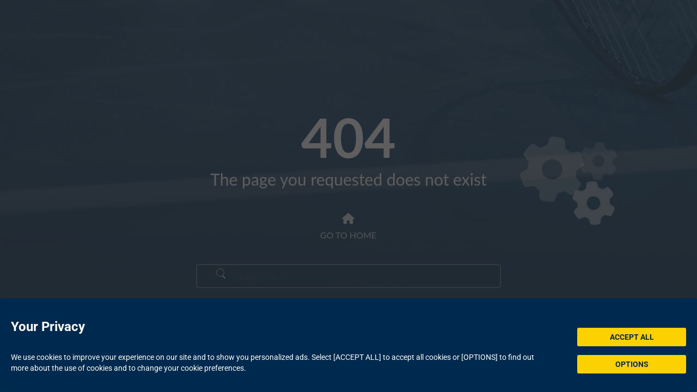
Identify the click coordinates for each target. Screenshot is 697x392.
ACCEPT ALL (632, 337)
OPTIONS (632, 364)
